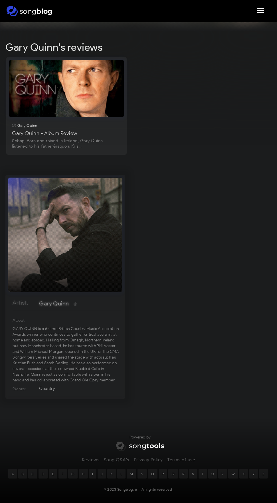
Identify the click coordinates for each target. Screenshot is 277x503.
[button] (260, 11)
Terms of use (181, 464)
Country (47, 388)
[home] (29, 11)
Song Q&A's (116, 464)
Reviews (91, 464)
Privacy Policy (148, 464)
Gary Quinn (54, 303)
